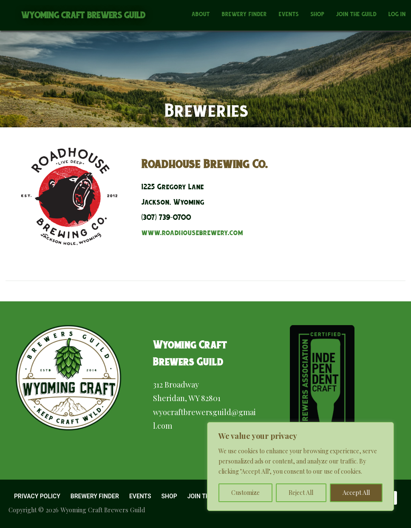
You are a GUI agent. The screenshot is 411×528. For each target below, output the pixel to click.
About (201, 14)
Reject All (301, 493)
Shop (317, 14)
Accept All (356, 493)
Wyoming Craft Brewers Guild (83, 15)
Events (289, 14)
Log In (397, 14)
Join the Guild (356, 14)
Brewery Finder (244, 14)
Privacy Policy (37, 496)
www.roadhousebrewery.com (192, 232)
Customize (245, 493)
